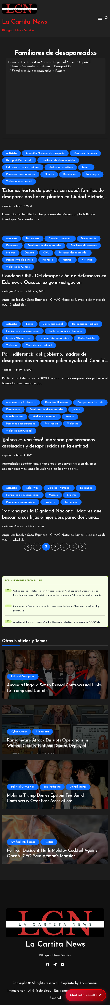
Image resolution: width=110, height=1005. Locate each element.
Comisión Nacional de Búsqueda (45, 153)
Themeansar (88, 983)
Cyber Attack (19, 731)
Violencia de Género (18, 267)
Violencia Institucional (19, 181)
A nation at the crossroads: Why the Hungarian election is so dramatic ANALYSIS (56, 622)
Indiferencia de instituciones (22, 167)
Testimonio (71, 502)
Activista (11, 153)
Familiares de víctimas (83, 245)
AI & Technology (39, 990)
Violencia (87, 260)
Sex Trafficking (52, 787)
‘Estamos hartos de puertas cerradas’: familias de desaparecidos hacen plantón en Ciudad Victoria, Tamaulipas (53, 197)
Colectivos (32, 488)
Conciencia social (53, 324)
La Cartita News (24, 22)
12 (73, 546)
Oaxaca (29, 252)
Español (55, 998)
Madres (53, 495)
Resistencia (70, 174)
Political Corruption (22, 676)
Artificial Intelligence (23, 842)
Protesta (47, 260)
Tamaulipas (92, 174)
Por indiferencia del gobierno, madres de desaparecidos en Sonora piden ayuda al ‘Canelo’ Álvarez (53, 361)
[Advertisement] (55, 102)
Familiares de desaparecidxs (58, 160)
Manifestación (14, 416)
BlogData (67, 983)
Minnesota (42, 731)
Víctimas (67, 260)
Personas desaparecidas (20, 174)
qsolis (7, 206)
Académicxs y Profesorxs (21, 402)
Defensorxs (32, 238)
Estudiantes (13, 409)
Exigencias (12, 245)
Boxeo (29, 324)
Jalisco (76, 409)
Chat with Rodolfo (86, 995)
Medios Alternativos (61, 167)
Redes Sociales (86, 338)
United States (78, 787)
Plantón (49, 174)
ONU (46, 252)
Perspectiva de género (19, 260)
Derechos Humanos (85, 153)
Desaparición (88, 238)
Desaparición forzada (19, 160)
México (86, 167)
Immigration (16, 990)
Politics (48, 842)
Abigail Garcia (13, 291)
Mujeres (10, 252)
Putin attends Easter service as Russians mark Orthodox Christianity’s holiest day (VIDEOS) (56, 609)
